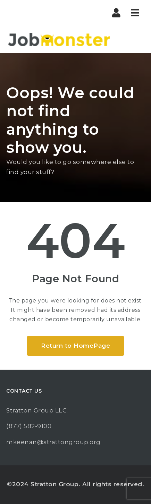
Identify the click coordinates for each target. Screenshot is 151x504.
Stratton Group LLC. (37, 410)
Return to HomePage (75, 345)
